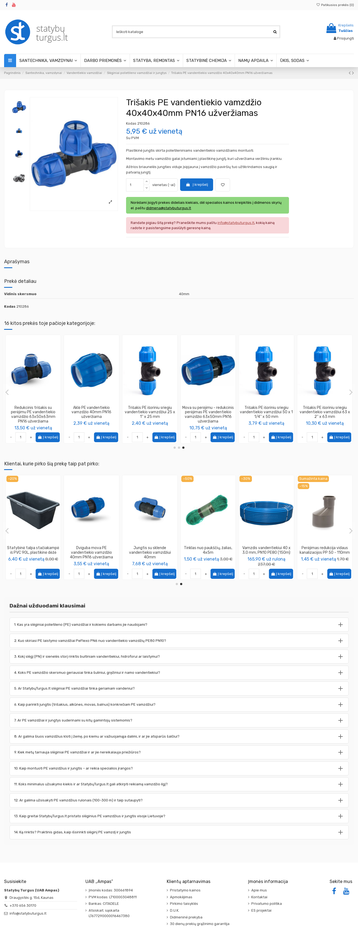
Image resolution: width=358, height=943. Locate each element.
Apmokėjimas (181, 897)
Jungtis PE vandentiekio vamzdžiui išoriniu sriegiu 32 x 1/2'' (208, 412)
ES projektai (261, 910)
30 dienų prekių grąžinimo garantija (199, 924)
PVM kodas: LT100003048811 (113, 897)
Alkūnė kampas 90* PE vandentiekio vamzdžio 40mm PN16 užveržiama (91, 552)
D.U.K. (174, 910)
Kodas (131, 123)
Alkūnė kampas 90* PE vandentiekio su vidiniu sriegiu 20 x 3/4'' (325, 412)
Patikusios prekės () (335, 5)
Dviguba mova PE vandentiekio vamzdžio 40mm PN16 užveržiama (324, 552)
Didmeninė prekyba (186, 917)
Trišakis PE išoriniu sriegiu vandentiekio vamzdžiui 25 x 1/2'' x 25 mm (266, 412)
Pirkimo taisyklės (184, 904)
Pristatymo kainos (185, 890)
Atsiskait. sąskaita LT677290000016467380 (109, 913)
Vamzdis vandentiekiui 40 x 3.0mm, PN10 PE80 (33, 550)
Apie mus (259, 890)
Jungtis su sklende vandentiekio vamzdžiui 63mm (150, 412)
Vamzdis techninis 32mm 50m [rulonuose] (208, 550)
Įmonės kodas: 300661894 (111, 890)
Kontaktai (259, 897)
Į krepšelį (197, 184)
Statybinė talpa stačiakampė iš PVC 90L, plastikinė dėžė (266, 550)
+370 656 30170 (23, 905)
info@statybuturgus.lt (28, 913)
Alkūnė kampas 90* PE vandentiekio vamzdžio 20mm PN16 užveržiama (33, 412)
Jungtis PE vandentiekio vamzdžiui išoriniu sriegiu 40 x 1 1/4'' (91, 412)
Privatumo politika (266, 904)
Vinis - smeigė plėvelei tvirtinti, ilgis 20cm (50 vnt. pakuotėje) (150, 552)
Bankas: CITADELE (104, 904)
